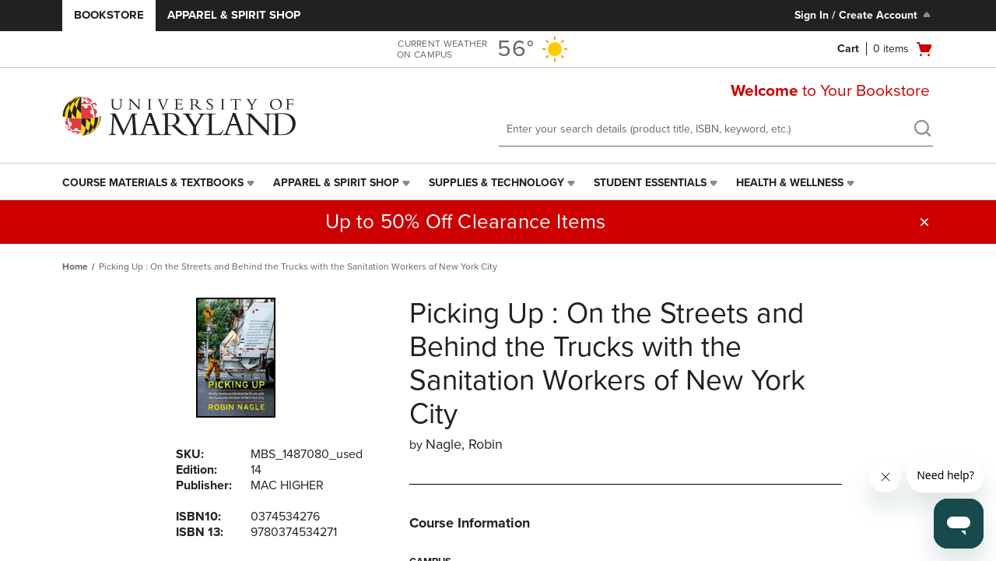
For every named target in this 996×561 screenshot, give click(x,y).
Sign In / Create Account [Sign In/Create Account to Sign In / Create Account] (864, 15)
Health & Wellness (789, 182)
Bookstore (109, 15)
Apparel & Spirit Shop (233, 15)
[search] (922, 130)
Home (75, 266)
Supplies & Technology (496, 182)
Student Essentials (650, 182)
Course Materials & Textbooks (153, 182)
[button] (924, 222)
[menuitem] (159, 183)
